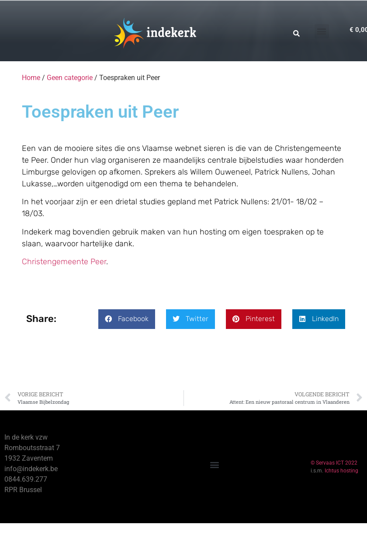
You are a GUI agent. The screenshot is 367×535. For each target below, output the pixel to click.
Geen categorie (70, 77)
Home (31, 77)
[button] (322, 31)
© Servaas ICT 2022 (334, 463)
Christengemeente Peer (64, 261)
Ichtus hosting (341, 471)
